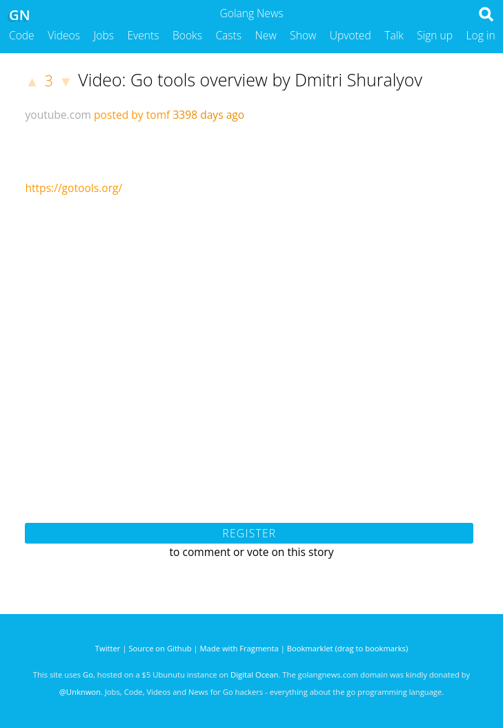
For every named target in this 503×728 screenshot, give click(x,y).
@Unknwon (80, 692)
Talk (394, 35)
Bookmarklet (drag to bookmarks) (347, 648)
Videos (64, 35)
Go (88, 674)
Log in (480, 35)
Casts (228, 35)
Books (187, 35)
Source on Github (159, 648)
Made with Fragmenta (239, 648)
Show (303, 35)
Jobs (103, 35)
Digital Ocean (254, 674)
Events (143, 35)
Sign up (435, 35)
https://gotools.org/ (73, 187)
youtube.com (58, 114)
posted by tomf (132, 114)
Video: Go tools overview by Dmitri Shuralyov (250, 79)
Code (21, 35)
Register (249, 533)
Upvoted (350, 35)
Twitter (108, 648)
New (266, 35)
